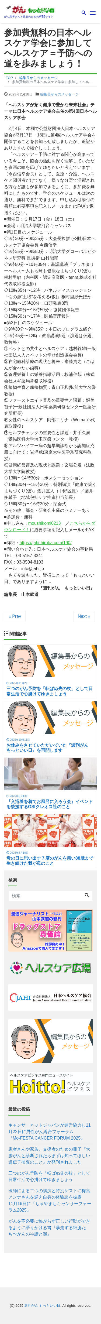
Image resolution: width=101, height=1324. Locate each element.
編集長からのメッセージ (59, 94)
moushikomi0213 (44, 523)
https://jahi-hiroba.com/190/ (46, 542)
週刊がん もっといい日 (42, 1306)
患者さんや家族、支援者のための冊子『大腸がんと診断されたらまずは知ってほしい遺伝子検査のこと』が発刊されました (49, 1155)
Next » (84, 616)
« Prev (15, 616)
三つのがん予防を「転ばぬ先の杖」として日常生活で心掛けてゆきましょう (49, 1176)
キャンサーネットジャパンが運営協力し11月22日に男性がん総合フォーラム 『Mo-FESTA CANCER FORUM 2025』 (49, 1131)
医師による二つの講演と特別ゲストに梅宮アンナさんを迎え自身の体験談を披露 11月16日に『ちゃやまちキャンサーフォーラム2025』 (50, 1200)
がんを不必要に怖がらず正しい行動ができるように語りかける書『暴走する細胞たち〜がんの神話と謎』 (49, 1227)
